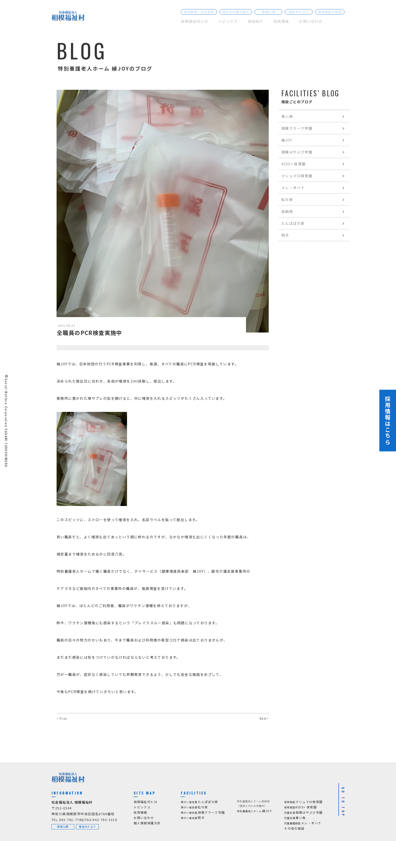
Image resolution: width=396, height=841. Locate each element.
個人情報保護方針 (147, 823)
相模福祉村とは (194, 21)
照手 (285, 235)
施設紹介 (255, 21)
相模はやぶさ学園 (296, 151)
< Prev (62, 718)
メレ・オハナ (293, 187)
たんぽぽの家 (293, 223)
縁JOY (286, 140)
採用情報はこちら (388, 420)
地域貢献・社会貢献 (199, 12)
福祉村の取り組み (235, 12)
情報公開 (268, 12)
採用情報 (281, 21)
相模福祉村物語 (330, 12)
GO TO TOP (343, 802)
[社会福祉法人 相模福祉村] (68, 17)
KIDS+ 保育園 (293, 163)
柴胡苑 (287, 211)
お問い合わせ (310, 21)
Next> (264, 718)
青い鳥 (287, 116)
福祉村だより (299, 12)
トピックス (228, 21)
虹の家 (287, 199)
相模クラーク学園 (296, 128)
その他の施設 (294, 828)
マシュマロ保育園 (296, 175)
